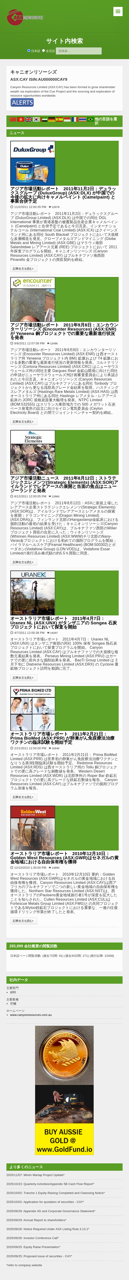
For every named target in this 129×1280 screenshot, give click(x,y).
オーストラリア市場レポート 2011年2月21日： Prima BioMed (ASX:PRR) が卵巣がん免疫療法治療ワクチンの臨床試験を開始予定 (62, 738)
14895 (55, 867)
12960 (55, 496)
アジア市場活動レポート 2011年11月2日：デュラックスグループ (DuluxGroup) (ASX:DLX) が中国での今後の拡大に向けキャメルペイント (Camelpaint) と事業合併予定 (63, 195)
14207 (54, 632)
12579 (55, 206)
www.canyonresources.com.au (31, 1015)
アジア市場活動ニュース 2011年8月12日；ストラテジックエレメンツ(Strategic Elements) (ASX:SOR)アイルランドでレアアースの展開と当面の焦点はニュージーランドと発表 (64, 484)
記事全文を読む (24, 269)
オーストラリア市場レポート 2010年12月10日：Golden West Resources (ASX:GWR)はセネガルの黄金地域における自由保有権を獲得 (64, 857)
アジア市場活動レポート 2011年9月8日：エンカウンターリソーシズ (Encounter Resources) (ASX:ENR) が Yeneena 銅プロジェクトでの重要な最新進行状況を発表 (64, 331)
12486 (54, 343)
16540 (55, 748)
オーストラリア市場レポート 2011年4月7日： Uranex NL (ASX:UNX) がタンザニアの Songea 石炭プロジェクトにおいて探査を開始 (63, 622)
